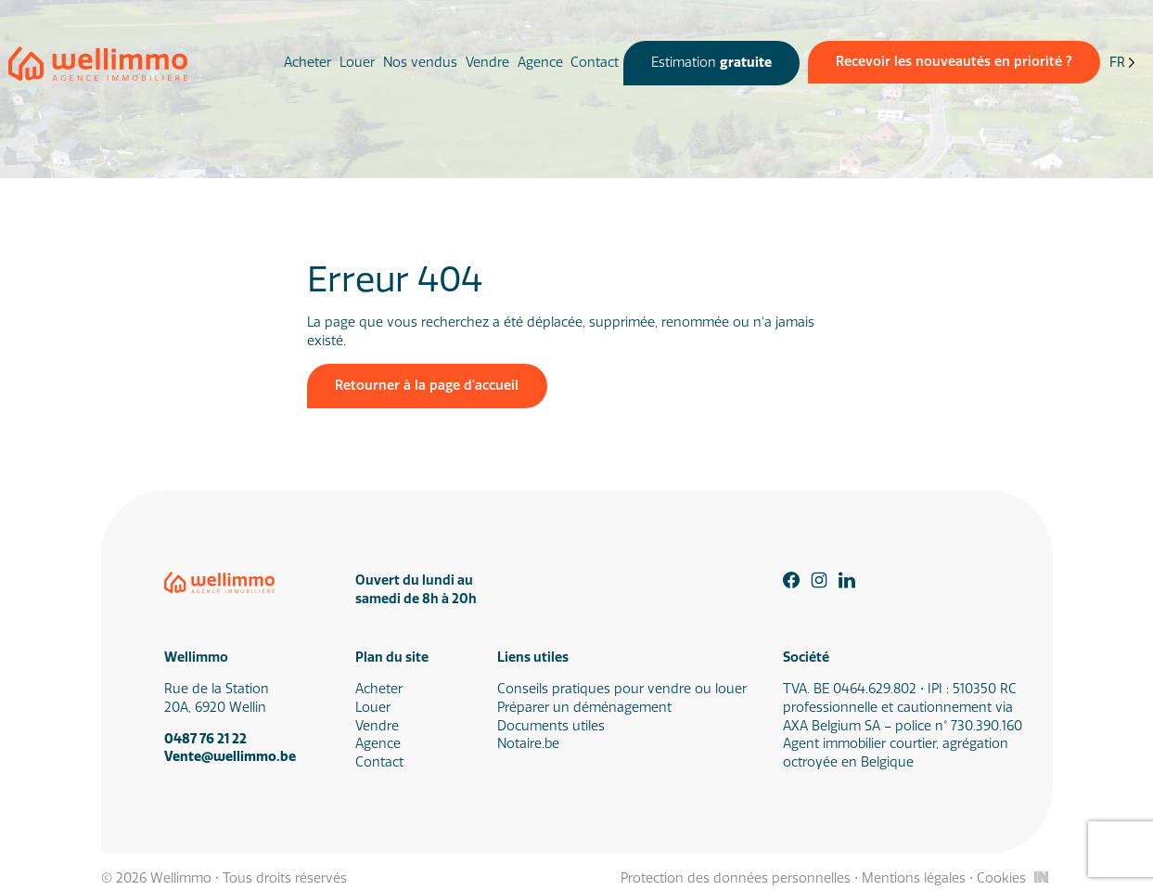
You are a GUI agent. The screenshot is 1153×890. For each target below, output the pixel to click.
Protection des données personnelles (736, 878)
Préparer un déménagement (584, 708)
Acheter (307, 63)
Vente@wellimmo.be (230, 757)
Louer (357, 63)
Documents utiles (551, 726)
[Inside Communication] (1041, 877)
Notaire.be (528, 744)
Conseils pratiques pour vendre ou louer (622, 689)
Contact (594, 63)
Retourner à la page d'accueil (427, 385)
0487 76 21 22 (205, 739)
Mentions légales (914, 878)
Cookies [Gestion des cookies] (1001, 878)
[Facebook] (791, 580)
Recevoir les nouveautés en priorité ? (954, 62)
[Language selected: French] (1122, 63)
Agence (540, 63)
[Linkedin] (847, 580)
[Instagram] (819, 580)
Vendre (487, 63)
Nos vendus (420, 63)
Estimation (711, 63)
